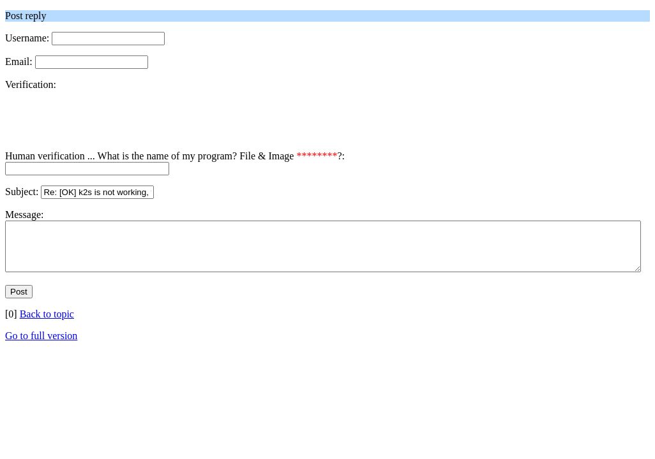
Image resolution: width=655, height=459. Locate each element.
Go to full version (41, 345)
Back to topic (47, 323)
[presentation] (102, 125)
